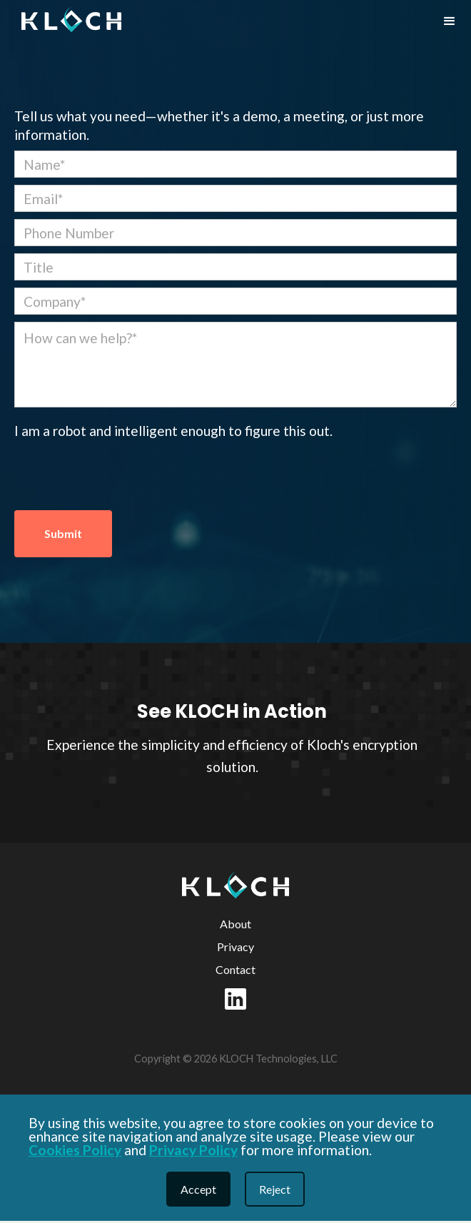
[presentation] (122, 475)
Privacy (235, 946)
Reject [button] (274, 1189)
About (235, 923)
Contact (235, 969)
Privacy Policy (193, 1150)
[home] (67, 19)
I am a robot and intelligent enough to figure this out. (173, 430)
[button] (449, 21)
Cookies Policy (75, 1150)
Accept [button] (198, 1189)
